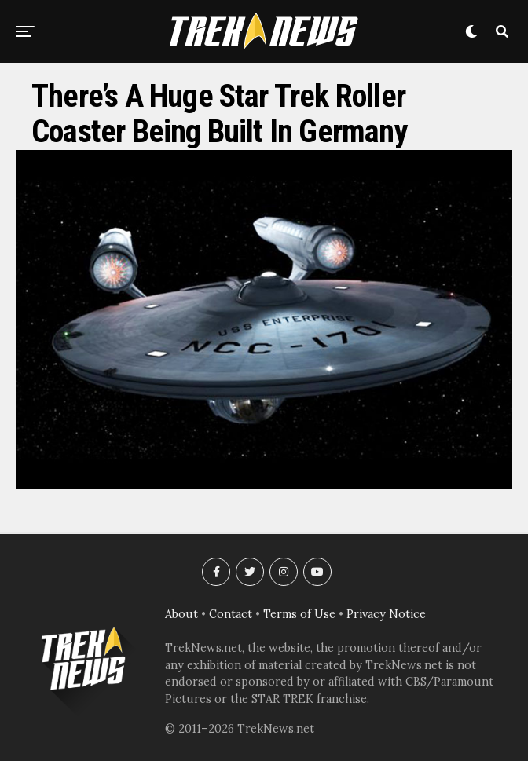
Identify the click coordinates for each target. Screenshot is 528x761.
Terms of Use (299, 614)
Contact (230, 614)
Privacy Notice (386, 614)
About (181, 614)
